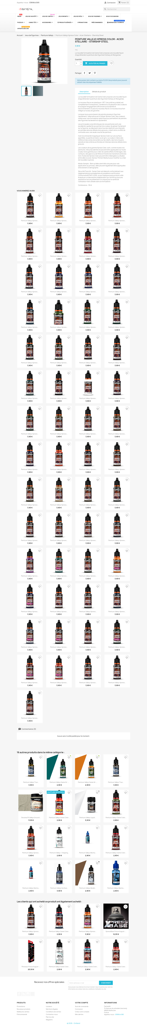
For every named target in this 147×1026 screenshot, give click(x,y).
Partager (84, 73)
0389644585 (34, 2)
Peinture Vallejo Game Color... (59, 817)
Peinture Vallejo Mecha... (87, 853)
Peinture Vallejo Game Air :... (59, 782)
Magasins (49, 1020)
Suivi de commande (81, 1006)
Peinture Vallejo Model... (87, 888)
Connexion (79, 1009)
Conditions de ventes (53, 1012)
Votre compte (81, 1003)
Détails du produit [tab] (99, 92)
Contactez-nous (52, 1014)
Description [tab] (84, 92)
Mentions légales (52, 1009)
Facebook (19, 994)
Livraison (49, 1006)
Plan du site (50, 1017)
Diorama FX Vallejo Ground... (31, 817)
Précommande (22, 1014)
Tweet (90, 73)
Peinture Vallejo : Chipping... (59, 853)
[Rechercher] (116, 9)
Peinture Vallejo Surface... (59, 888)
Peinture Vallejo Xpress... (30, 221)
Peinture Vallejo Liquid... (87, 817)
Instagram (28, 994)
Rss (24, 994)
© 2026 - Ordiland (73, 1023)
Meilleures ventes (23, 1012)
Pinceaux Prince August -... (31, 967)
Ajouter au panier (95, 63)
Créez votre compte (82, 1012)
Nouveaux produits (23, 1009)
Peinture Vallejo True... (31, 782)
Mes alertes (79, 1014)
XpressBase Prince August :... (116, 931)
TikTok (33, 994)
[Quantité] (77, 63)
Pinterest (95, 73)
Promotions (21, 1006)
